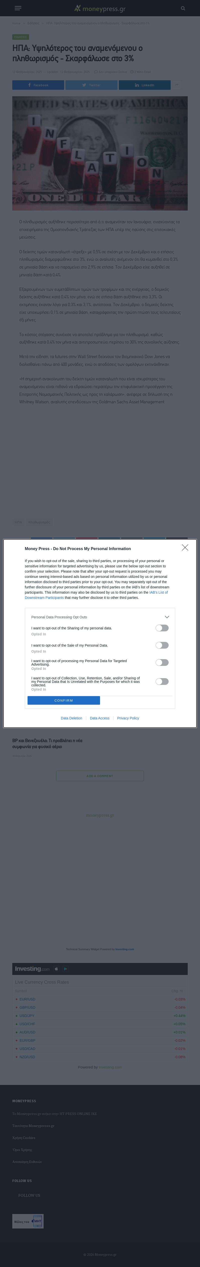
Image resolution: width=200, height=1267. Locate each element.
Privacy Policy (128, 718)
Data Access (100, 718)
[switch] (162, 628)
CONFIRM (63, 700)
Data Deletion (71, 718)
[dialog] (100, 633)
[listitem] (100, 617)
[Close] (186, 549)
